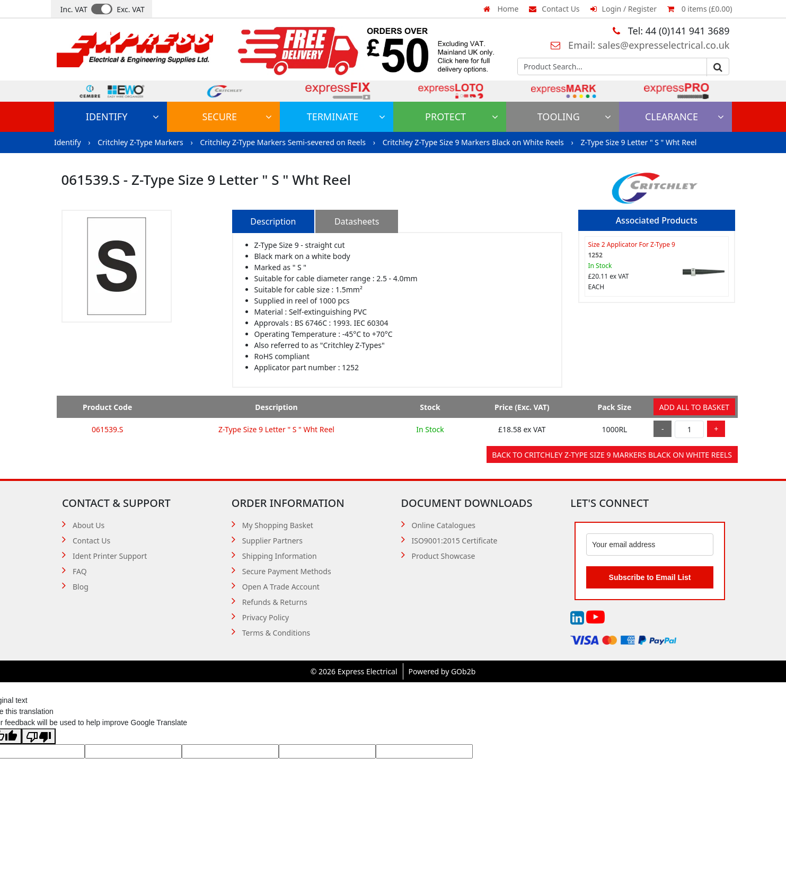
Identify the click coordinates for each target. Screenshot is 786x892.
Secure (237, 116)
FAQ (80, 571)
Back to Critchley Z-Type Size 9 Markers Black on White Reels (612, 455)
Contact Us (554, 9)
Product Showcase (443, 556)
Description (273, 221)
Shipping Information (279, 556)
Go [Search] (717, 67)
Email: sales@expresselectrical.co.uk (640, 45)
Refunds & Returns (274, 602)
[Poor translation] (39, 736)
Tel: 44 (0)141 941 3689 (671, 30)
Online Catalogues (444, 525)
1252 (595, 255)
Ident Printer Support (110, 556)
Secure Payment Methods (286, 571)
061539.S (107, 429)
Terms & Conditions (276, 633)
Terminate (346, 116)
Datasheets (356, 221)
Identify (122, 116)
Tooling (574, 116)
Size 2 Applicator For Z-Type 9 (631, 244)
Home (500, 9)
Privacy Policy (265, 617)
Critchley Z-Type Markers (141, 142)
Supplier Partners (272, 541)
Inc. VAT (73, 9)
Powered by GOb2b (442, 671)
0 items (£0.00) (699, 9)
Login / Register (623, 9)
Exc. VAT (131, 9)
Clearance (684, 116)
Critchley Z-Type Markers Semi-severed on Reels (283, 142)
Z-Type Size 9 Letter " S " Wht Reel (638, 142)
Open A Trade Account (281, 587)
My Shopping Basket (277, 525)
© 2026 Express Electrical (354, 671)
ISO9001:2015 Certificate (455, 541)
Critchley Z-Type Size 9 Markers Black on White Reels (474, 142)
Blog (81, 587)
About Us (88, 525)
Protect (461, 116)
